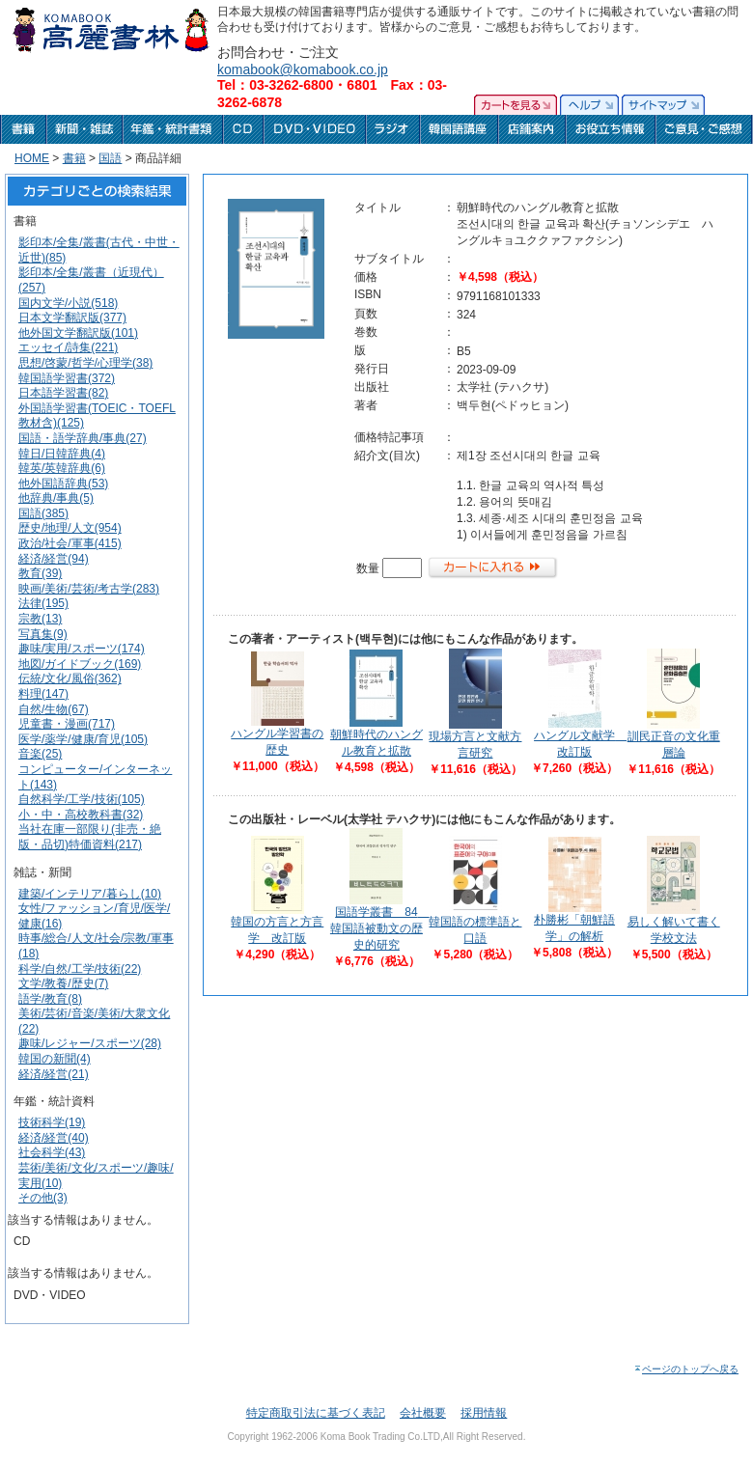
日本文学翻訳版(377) (72, 317)
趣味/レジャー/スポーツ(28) (89, 1043)
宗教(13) (40, 618)
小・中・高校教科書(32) (80, 814)
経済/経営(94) (53, 559)
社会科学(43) (51, 1152)
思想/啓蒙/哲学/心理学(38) (85, 363)
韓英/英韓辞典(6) (61, 468)
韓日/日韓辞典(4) (61, 453)
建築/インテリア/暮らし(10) (89, 893)
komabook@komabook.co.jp (302, 69)
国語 (110, 158)
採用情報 (483, 1413)
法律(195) (43, 603)
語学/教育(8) (50, 999)
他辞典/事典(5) (56, 498)
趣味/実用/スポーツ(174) (81, 648)
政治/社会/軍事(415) (70, 543)
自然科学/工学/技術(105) (81, 799)
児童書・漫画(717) (66, 724)
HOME (31, 158)
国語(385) (43, 513)
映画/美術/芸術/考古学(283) (88, 588)
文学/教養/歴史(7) (63, 983)
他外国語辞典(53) (63, 483)
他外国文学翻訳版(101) (78, 333)
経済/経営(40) (53, 1138)
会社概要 (423, 1413)
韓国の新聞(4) (54, 1058)
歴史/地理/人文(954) (70, 528)
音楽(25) (40, 754)
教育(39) (40, 573)
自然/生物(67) (53, 709)
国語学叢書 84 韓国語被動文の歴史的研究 (380, 928)
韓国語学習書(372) (66, 378)
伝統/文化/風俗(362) (70, 678)
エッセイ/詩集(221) (68, 347)
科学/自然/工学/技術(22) (79, 969)
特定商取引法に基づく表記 (315, 1413)
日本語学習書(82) (63, 393)
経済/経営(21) (53, 1074)
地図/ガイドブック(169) (79, 664)
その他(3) (43, 1197)
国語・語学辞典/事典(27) (82, 438)
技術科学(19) (51, 1122)
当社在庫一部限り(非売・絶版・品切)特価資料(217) (89, 836)
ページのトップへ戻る (686, 1369)
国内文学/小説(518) (68, 303)
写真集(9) (43, 634)
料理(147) (43, 694)
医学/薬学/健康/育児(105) (83, 739)
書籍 (74, 158)
